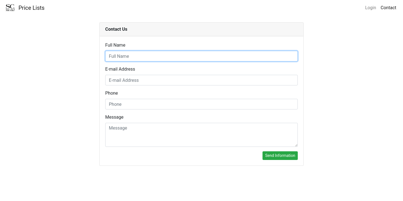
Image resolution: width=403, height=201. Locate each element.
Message (114, 117)
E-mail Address (120, 69)
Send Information (280, 155)
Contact (388, 7)
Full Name (115, 45)
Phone (111, 93)
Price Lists (31, 7)
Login (370, 7)
